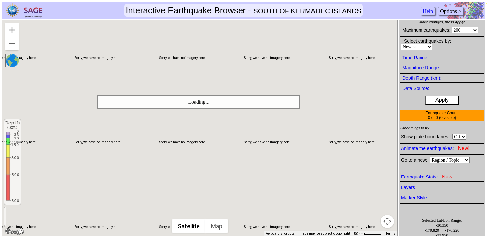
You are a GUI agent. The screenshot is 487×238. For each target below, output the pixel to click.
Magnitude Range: (421, 67)
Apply (442, 100)
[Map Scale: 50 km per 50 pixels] (368, 233)
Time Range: (415, 57)
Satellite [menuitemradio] (189, 226)
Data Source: (415, 88)
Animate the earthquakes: (435, 148)
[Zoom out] (12, 43)
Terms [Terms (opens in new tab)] (390, 233)
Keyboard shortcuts (280, 233)
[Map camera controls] (387, 221)
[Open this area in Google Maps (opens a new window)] (14, 231)
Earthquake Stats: (427, 176)
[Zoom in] (12, 30)
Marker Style (414, 197)
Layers (408, 187)
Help (428, 11)
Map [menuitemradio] (216, 226)
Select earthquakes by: (427, 41)
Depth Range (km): (421, 78)
